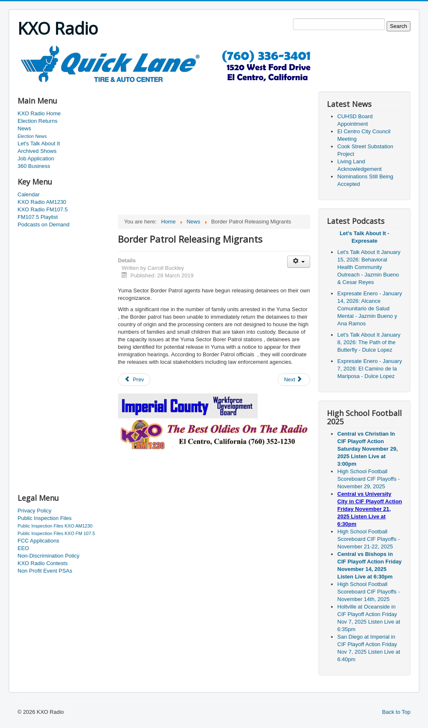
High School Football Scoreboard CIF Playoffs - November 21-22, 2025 (368, 539)
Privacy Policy (34, 510)
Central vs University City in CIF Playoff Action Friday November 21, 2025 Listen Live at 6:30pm (369, 509)
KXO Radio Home (39, 113)
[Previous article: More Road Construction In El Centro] (134, 379)
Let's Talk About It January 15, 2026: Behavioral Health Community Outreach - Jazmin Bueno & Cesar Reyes (368, 267)
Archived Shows (37, 151)
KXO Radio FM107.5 (43, 209)
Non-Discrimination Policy (48, 556)
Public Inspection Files (44, 518)
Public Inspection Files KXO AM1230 (55, 525)
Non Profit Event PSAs (45, 571)
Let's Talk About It (39, 143)
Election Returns (37, 121)
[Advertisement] (170, 86)
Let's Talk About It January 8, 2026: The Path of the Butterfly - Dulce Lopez (368, 342)
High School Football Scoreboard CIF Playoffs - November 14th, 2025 (368, 591)
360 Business (34, 166)
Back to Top (396, 712)
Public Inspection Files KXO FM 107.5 (56, 533)
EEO (23, 548)
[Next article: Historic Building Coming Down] (294, 379)
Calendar (29, 194)
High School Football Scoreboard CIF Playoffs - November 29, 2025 (368, 479)
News (24, 128)
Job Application (36, 158)
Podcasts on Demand (43, 224)
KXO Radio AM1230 (42, 202)
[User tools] (298, 262)
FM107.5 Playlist (38, 217)
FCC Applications (38, 541)
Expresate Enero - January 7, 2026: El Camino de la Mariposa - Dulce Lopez (369, 368)
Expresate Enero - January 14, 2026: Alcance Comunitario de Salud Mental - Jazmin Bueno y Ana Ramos (369, 308)
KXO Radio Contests (43, 563)
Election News (32, 136)
